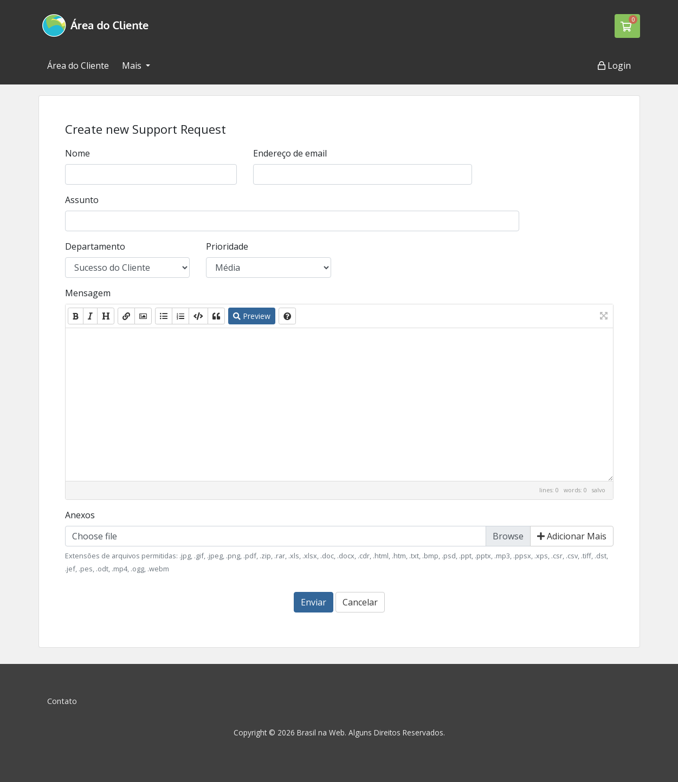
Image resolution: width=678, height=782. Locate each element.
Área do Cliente (78, 65)
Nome (77, 153)
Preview (251, 316)
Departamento (95, 246)
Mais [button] (133, 65)
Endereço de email (290, 153)
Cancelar (360, 602)
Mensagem (88, 293)
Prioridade (227, 246)
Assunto (82, 200)
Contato (62, 701)
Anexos (80, 515)
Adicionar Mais (571, 536)
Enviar (313, 602)
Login (614, 65)
